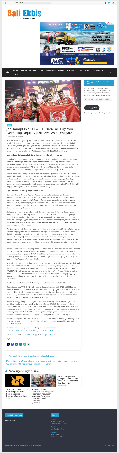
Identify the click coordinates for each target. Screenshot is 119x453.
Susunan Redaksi (11, 420)
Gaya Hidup (70, 70)
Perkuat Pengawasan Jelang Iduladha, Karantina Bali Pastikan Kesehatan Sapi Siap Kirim (69, 379)
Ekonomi (14, 70)
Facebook (23, 330)
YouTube (15, 330)
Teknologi (15, 75)
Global (87, 70)
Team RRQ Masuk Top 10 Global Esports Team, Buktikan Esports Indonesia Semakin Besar (17, 392)
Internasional (98, 70)
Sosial (40, 70)
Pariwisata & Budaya (28, 70)
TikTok (30, 330)
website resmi (50, 330)
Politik (79, 70)
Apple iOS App (32, 334)
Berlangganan (92, 108)
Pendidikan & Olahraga (54, 70)
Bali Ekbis (20, 136)
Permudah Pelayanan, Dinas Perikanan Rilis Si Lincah (30, 356)
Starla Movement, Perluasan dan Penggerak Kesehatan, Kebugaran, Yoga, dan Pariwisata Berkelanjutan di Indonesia (43, 395)
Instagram (37, 330)
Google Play (46, 334)
